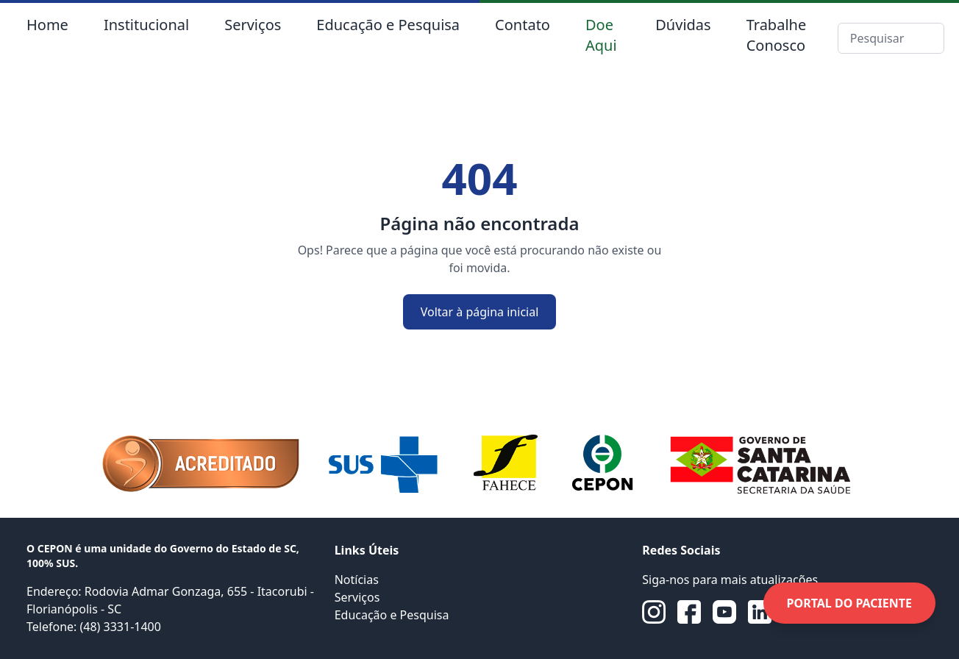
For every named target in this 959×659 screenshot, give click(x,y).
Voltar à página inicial (480, 312)
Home (47, 25)
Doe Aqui (601, 35)
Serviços (252, 25)
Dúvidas (682, 25)
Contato (522, 25)
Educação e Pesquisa (388, 25)
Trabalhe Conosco (776, 35)
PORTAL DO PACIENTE (849, 603)
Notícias (357, 579)
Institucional (146, 25)
